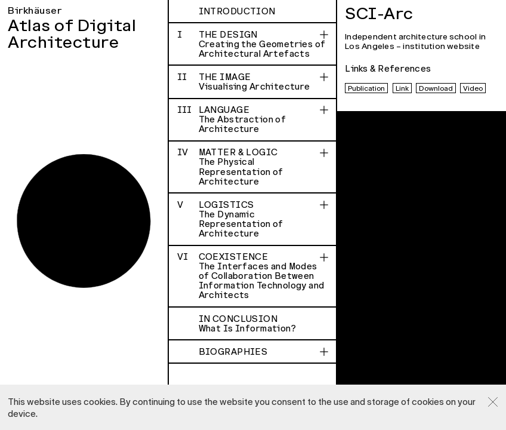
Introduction (237, 11)
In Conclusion (264, 324)
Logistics (253, 219)
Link (402, 88)
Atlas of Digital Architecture (72, 34)
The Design (253, 44)
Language (253, 119)
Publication (366, 88)
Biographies (233, 351)
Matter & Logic (253, 166)
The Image (253, 82)
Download (436, 88)
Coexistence (253, 275)
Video (473, 88)
